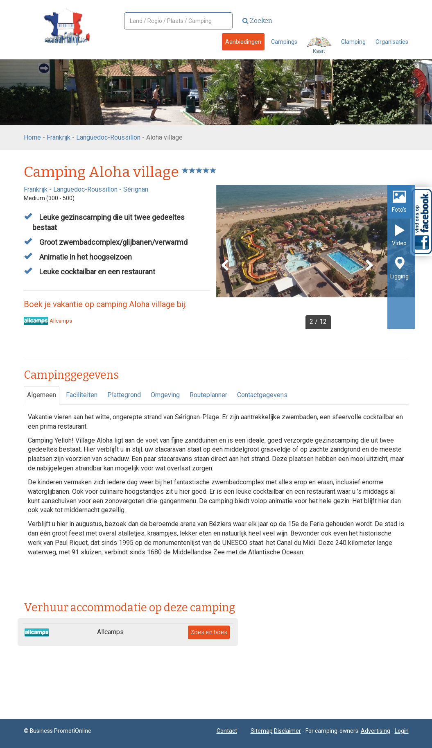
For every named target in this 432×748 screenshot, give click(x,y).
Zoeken (257, 21)
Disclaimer (287, 731)
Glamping (353, 41)
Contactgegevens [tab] (262, 395)
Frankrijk (58, 137)
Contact (227, 731)
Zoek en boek (208, 632)
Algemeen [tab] (41, 395)
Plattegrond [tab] (124, 395)
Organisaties (391, 41)
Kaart (319, 45)
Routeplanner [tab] (208, 395)
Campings (284, 41)
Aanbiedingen (243, 41)
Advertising (375, 731)
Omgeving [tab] (165, 395)
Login (402, 731)
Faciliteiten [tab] (81, 395)
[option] (315, 257)
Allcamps (48, 321)
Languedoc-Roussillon (108, 137)
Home (32, 137)
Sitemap (262, 731)
